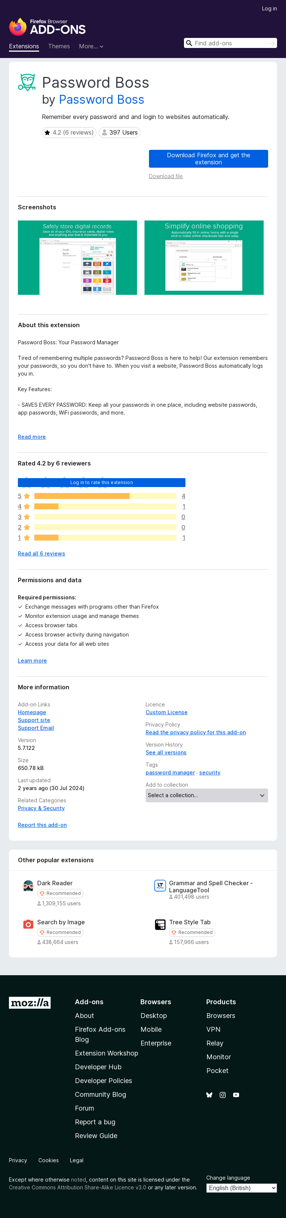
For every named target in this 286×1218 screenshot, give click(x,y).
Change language (228, 1177)
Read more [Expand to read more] (32, 437)
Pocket (217, 1070)
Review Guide (96, 1136)
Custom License (167, 712)
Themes (59, 46)
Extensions (24, 46)
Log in (269, 8)
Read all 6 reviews (41, 553)
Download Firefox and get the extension (208, 158)
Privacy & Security (41, 808)
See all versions (166, 752)
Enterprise (155, 1043)
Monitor (218, 1057)
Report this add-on (42, 825)
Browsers (220, 1015)
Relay (214, 1043)
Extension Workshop (106, 1053)
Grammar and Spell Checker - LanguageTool (211, 887)
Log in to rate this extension (101, 482)
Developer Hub (98, 1067)
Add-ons (89, 1002)
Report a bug (95, 1122)
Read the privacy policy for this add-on (196, 732)
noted (78, 1179)
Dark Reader (55, 883)
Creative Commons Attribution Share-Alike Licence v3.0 (77, 1187)
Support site (34, 720)
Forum (84, 1108)
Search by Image (61, 922)
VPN (213, 1029)
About (84, 1015)
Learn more (32, 660)
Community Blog (100, 1094)
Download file (166, 176)
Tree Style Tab (190, 922)
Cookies (48, 1160)
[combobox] (230, 43)
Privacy (18, 1160)
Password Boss (101, 99)
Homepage (32, 712)
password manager (170, 772)
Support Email (36, 728)
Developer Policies (103, 1081)
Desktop (153, 1015)
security (209, 772)
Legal (76, 1160)
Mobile (151, 1029)
